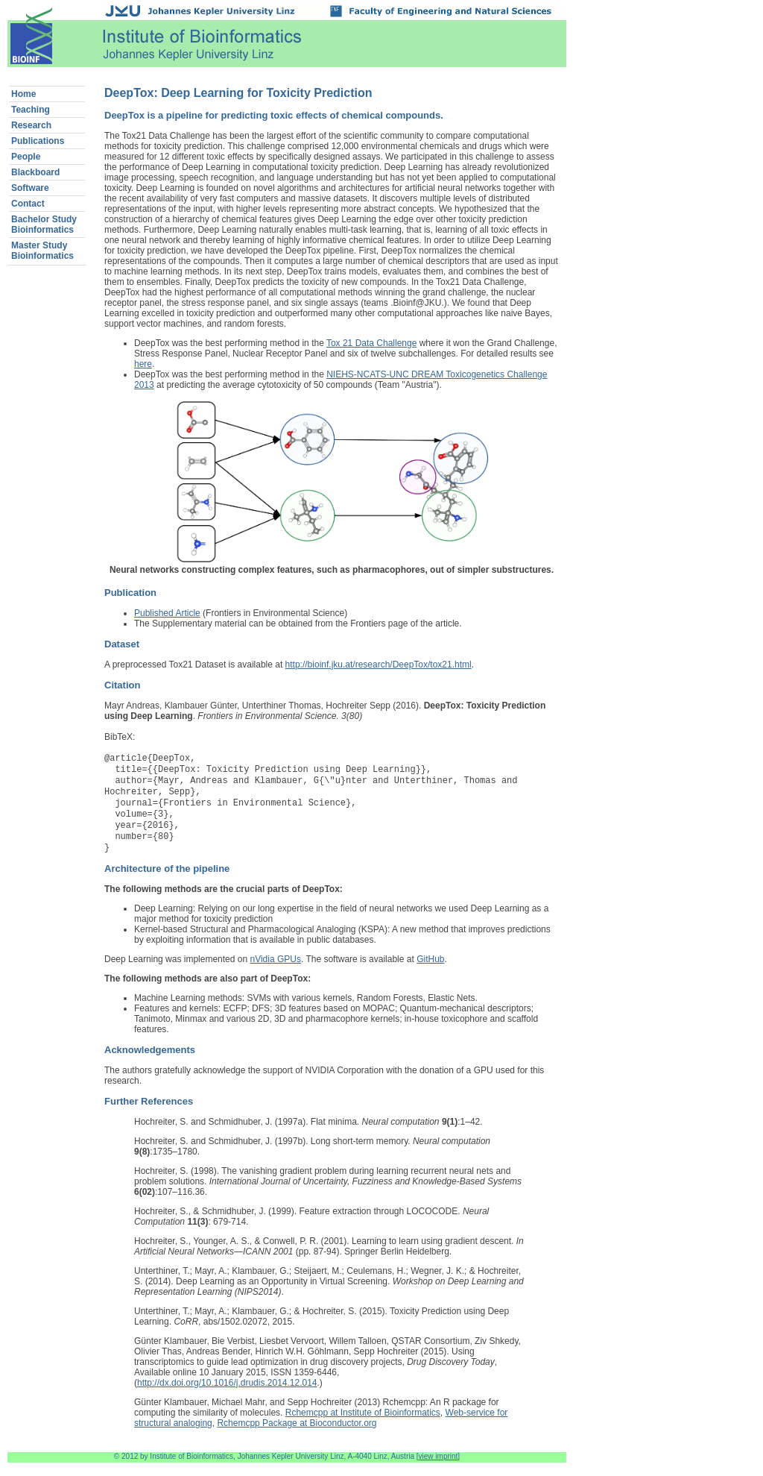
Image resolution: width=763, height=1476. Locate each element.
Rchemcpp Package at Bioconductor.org (296, 1436)
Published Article (167, 613)
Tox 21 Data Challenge (371, 343)
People (25, 156)
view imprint (438, 1470)
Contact (28, 203)
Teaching (30, 109)
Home (23, 94)
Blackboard (35, 172)
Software (30, 188)
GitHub (430, 972)
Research (31, 125)
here (143, 364)
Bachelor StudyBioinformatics (44, 224)
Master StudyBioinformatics (42, 250)
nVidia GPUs (275, 972)
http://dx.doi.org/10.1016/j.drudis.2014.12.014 (227, 1396)
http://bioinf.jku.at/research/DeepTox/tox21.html (378, 664)
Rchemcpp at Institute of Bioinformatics (362, 1426)
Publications (37, 141)
